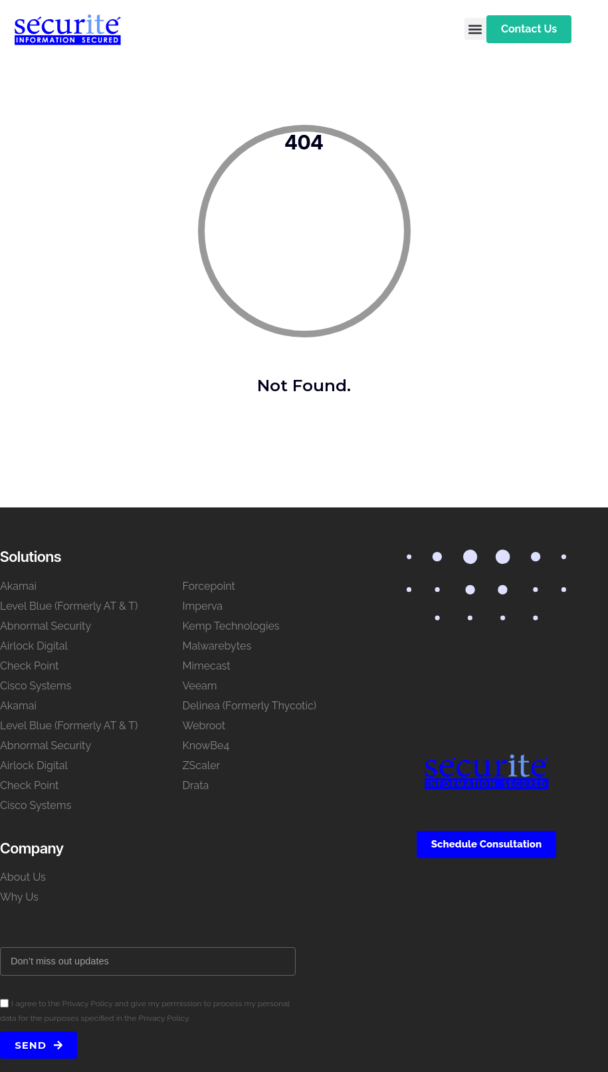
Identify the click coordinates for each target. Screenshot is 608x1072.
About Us (23, 877)
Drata (196, 785)
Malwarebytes (217, 646)
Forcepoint (209, 586)
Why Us (19, 897)
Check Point (29, 666)
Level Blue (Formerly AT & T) (69, 606)
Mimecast (207, 666)
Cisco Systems (35, 685)
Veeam (200, 685)
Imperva (203, 606)
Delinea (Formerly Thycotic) (249, 705)
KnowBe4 (206, 745)
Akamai (18, 586)
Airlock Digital (34, 646)
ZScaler (202, 765)
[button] (475, 29)
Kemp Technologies (231, 626)
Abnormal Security (45, 626)
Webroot (204, 725)
